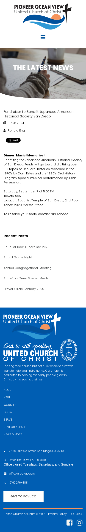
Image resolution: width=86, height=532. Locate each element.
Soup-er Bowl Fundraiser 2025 (26, 247)
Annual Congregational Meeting (28, 268)
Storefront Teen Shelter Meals (26, 278)
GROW (8, 412)
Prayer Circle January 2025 (24, 289)
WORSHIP (10, 405)
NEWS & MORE (13, 434)
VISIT (7, 397)
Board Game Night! (18, 257)
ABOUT (8, 390)
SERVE (8, 419)
